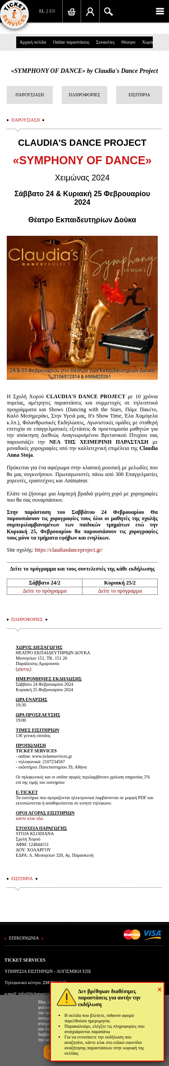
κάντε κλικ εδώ (29, 818)
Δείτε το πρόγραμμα (44, 591)
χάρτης (23, 668)
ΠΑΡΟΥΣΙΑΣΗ (29, 94)
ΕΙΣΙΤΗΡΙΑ (139, 94)
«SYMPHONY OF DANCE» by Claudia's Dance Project (84, 70)
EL (42, 11)
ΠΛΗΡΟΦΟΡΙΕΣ (84, 94)
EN (52, 11)
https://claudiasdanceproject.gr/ (68, 550)
